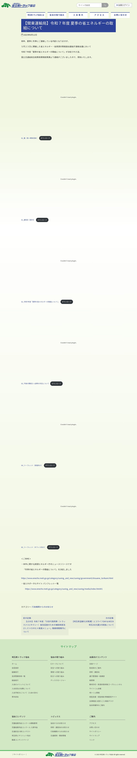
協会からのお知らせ (58, 723)
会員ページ (93, 664)
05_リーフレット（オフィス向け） (33, 547)
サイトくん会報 (95, 688)
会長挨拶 (15, 668)
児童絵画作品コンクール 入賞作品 (25, 727)
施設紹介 (15, 680)
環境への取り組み (57, 672)
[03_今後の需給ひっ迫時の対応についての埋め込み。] (68, 342)
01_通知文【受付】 (28, 220)
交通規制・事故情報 (58, 735)
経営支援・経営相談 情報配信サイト (103, 697)
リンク (91, 740)
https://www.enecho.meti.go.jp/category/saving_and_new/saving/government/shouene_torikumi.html (67, 578)
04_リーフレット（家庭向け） (32, 465)
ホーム (14, 664)
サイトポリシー (95, 731)
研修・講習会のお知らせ (60, 727)
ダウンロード (45, 138)
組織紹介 (15, 672)
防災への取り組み (57, 676)
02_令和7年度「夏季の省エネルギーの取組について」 (40, 302)
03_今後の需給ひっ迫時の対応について (35, 384)
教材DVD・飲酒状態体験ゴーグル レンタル (105, 684)
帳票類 (91, 680)
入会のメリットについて (21, 684)
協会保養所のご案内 (97, 705)
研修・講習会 (94, 672)
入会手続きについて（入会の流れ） (25, 693)
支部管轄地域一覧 (18, 676)
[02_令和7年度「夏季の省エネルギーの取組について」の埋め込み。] (68, 260)
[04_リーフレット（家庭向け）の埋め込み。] (68, 424)
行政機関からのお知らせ (42, 607)
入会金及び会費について (21, 688)
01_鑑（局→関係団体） (29, 138)
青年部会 (15, 697)
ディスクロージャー (58, 680)
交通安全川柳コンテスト (21, 731)
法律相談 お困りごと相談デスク (101, 701)
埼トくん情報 (94, 693)
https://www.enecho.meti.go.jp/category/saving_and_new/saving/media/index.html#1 (64, 589)
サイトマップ (94, 735)
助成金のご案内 (95, 668)
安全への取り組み (57, 668)
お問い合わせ (94, 727)
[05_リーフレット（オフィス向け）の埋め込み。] (68, 506)
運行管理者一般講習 (97, 676)
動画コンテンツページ (20, 740)
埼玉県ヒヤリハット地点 (21, 735)
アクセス (92, 723)
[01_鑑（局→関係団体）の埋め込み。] (68, 97)
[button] (35, 15)
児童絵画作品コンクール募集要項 (24, 723)
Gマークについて (57, 664)
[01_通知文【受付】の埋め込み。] (68, 179)
